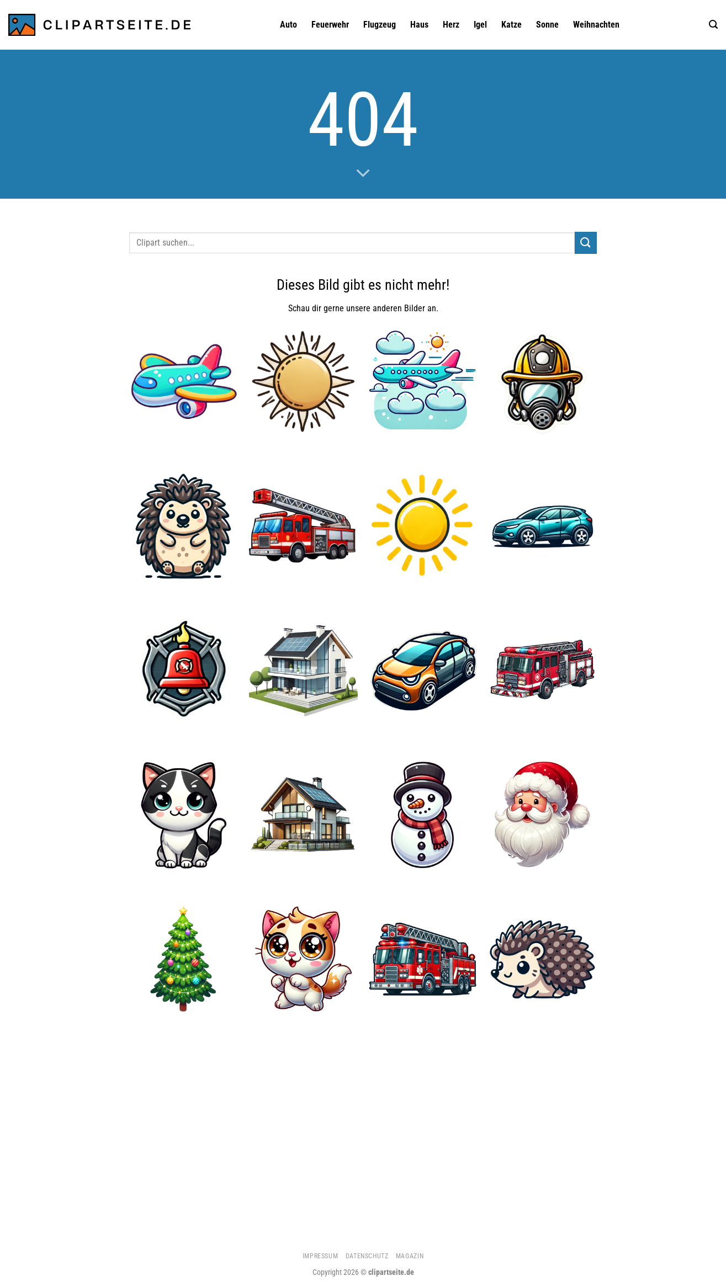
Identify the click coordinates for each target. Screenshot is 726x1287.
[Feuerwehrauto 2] (303, 525)
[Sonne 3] (303, 381)
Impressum (320, 1256)
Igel (480, 24)
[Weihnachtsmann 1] (542, 815)
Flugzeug (379, 24)
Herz (451, 24)
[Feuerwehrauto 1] (542, 670)
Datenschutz (367, 1256)
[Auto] (542, 525)
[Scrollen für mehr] (363, 173)
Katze (511, 24)
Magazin (409, 1256)
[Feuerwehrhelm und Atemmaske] (542, 381)
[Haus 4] (303, 670)
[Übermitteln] (586, 242)
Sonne (547, 24)
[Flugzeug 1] (183, 381)
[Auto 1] (422, 670)
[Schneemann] (422, 815)
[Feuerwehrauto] (422, 959)
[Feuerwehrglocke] (183, 670)
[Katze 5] (183, 815)
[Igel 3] (183, 525)
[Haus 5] (303, 815)
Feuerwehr (330, 24)
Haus (419, 24)
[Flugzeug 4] (422, 381)
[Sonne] (422, 525)
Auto (288, 24)
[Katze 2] (303, 959)
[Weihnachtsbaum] (183, 959)
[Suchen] (713, 24)
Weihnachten (596, 24)
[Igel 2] (542, 959)
